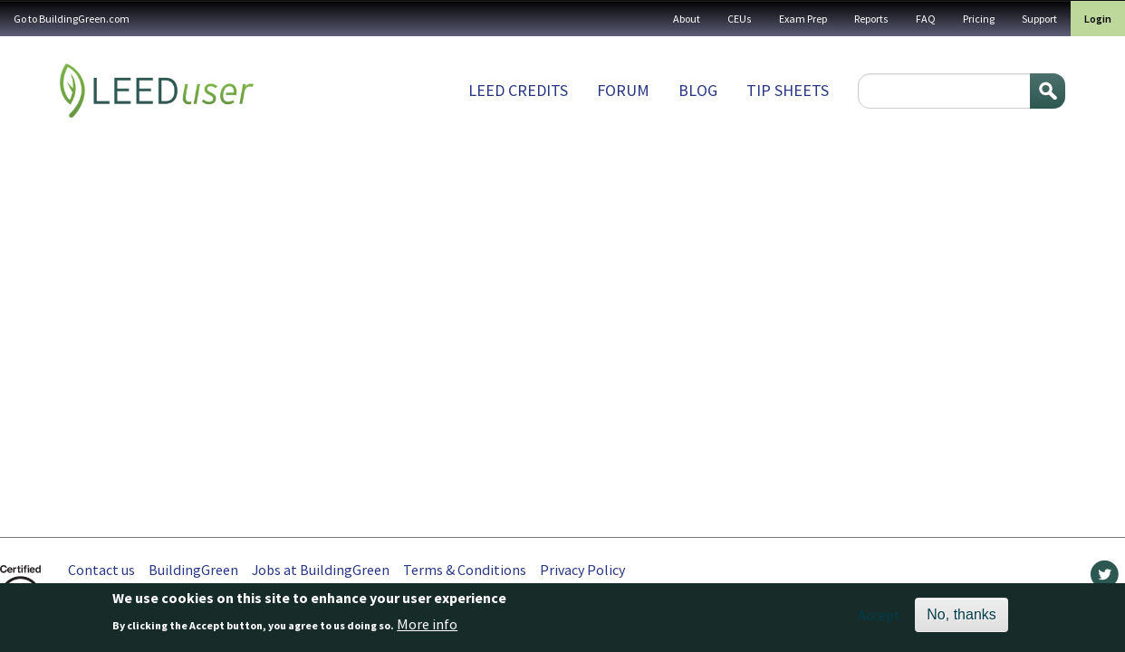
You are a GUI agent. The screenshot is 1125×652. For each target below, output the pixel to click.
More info (427, 628)
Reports (871, 18)
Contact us (101, 570)
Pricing (979, 18)
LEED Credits (518, 90)
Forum (623, 90)
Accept (879, 619)
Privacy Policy (582, 570)
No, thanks (961, 619)
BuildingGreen (193, 570)
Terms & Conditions (464, 570)
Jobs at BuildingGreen (320, 570)
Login (1097, 18)
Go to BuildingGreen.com (72, 18)
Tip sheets (787, 90)
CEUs (739, 18)
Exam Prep (803, 18)
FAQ (926, 18)
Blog (697, 90)
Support (1039, 18)
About (686, 18)
